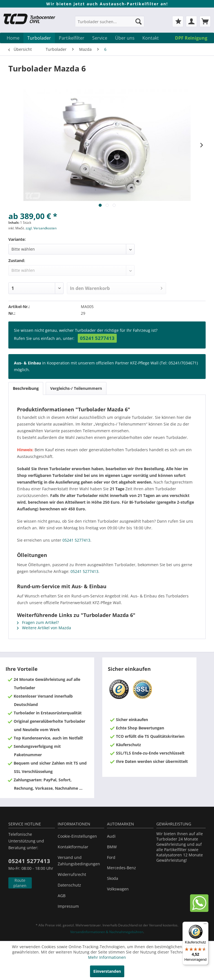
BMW (112, 846)
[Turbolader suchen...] (110, 21)
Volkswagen (118, 889)
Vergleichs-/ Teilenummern (76, 388)
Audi (111, 836)
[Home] (13, 38)
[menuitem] (110, 24)
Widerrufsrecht (72, 874)
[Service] (99, 38)
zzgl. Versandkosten (41, 228)
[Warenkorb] (205, 21)
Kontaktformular (73, 846)
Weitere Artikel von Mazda (44, 627)
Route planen (19, 883)
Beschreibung (26, 388)
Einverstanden (107, 971)
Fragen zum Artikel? (38, 622)
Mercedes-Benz (121, 867)
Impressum (68, 906)
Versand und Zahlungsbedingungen (79, 861)
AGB (61, 895)
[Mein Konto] (191, 21)
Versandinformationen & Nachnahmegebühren (106, 931)
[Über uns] (124, 38)
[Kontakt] (150, 38)
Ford (111, 857)
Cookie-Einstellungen (77, 836)
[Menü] (205, 925)
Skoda (112, 878)
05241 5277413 (97, 338)
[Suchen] (138, 21)
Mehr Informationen (107, 957)
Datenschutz (69, 885)
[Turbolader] (39, 38)
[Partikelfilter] (71, 38)
